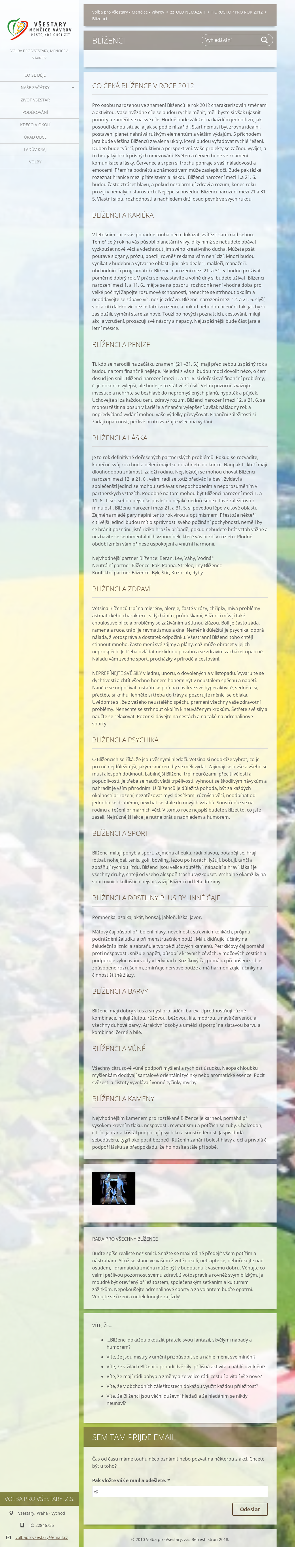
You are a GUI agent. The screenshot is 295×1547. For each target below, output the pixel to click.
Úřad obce (35, 137)
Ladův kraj (35, 149)
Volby (35, 162)
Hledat (264, 40)
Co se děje (35, 75)
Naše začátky (35, 87)
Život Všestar (35, 100)
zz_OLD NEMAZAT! (187, 12)
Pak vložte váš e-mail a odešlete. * (131, 1480)
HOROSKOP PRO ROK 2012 (237, 12)
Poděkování (35, 112)
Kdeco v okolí (35, 124)
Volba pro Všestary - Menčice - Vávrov (128, 12)
